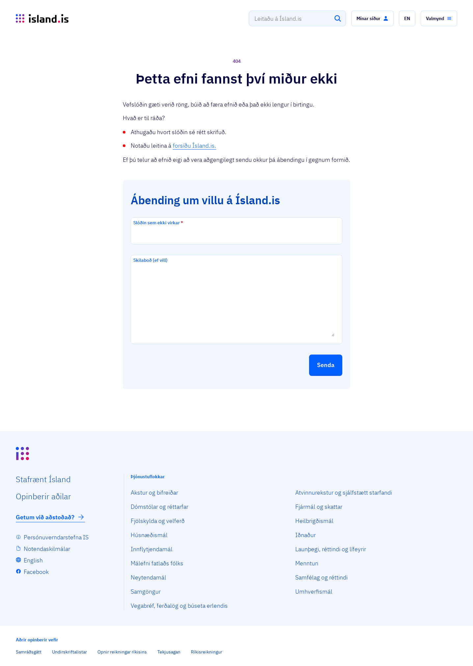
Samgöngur (146, 591)
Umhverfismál (313, 591)
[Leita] (338, 18)
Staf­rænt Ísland (43, 479)
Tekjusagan (168, 652)
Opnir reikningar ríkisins (122, 652)
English (33, 560)
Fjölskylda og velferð (158, 521)
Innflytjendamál (151, 549)
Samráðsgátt (28, 652)
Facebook (36, 572)
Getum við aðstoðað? (50, 517)
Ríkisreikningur (206, 652)
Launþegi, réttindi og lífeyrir (330, 549)
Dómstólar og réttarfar (159, 506)
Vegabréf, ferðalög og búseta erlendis (179, 605)
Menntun (306, 563)
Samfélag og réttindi (321, 577)
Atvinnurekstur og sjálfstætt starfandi (343, 492)
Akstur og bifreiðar (154, 492)
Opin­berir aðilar (43, 496)
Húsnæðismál (149, 535)
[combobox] (297, 18)
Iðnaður (305, 535)
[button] (372, 18)
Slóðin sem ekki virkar (158, 222)
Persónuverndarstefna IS (56, 537)
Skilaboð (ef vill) (150, 260)
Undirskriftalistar (69, 652)
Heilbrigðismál (314, 521)
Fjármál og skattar (318, 506)
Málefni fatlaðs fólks (157, 563)
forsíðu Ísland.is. (194, 145)
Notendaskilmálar (47, 549)
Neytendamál (148, 577)
